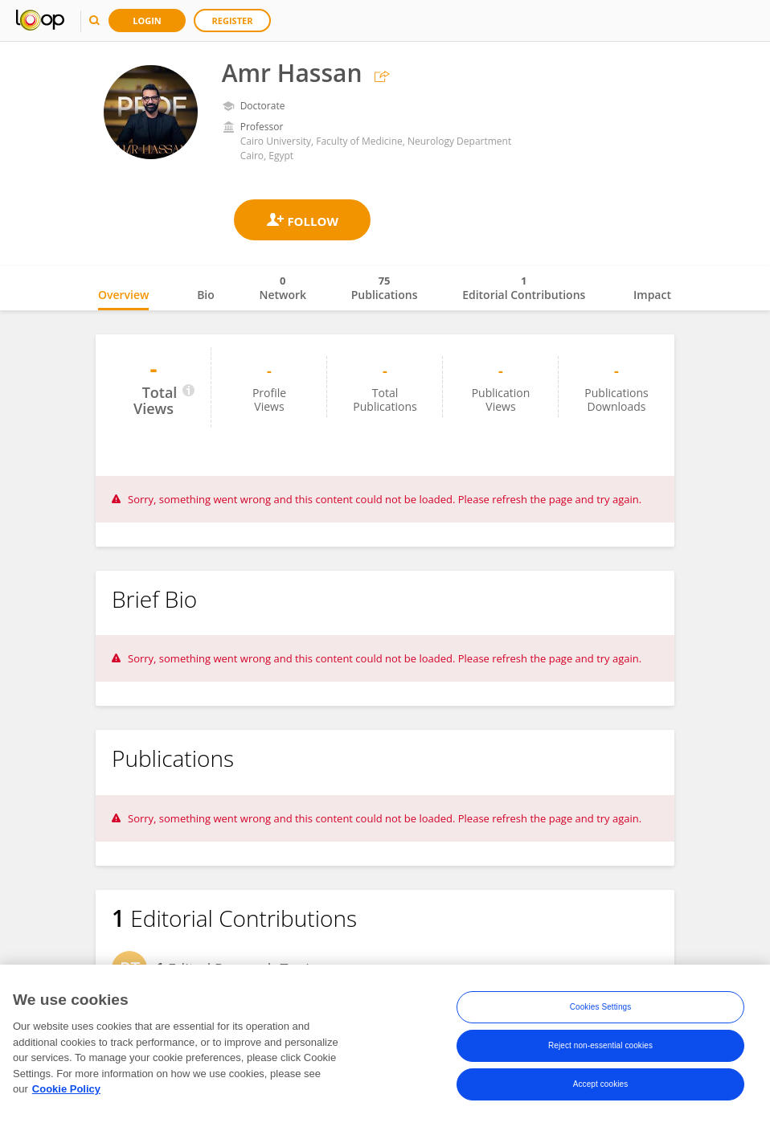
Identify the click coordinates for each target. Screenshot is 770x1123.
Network (282, 287)
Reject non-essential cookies (600, 1045)
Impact (652, 294)
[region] (385, 1044)
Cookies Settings (601, 1006)
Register (232, 20)
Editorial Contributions (523, 287)
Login (147, 20)
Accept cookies (601, 1084)
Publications (384, 287)
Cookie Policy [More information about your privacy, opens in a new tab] (66, 1089)
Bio (206, 294)
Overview (123, 294)
